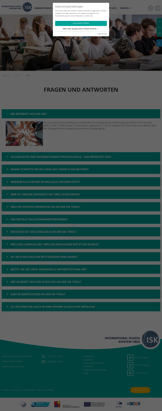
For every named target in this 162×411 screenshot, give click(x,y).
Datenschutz (102, 34)
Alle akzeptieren (81, 23)
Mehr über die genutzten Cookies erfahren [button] (81, 29)
